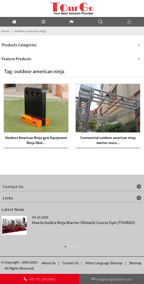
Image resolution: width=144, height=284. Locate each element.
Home (5, 31)
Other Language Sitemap (103, 263)
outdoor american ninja (30, 31)
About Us (49, 263)
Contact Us (70, 263)
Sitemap (135, 263)
